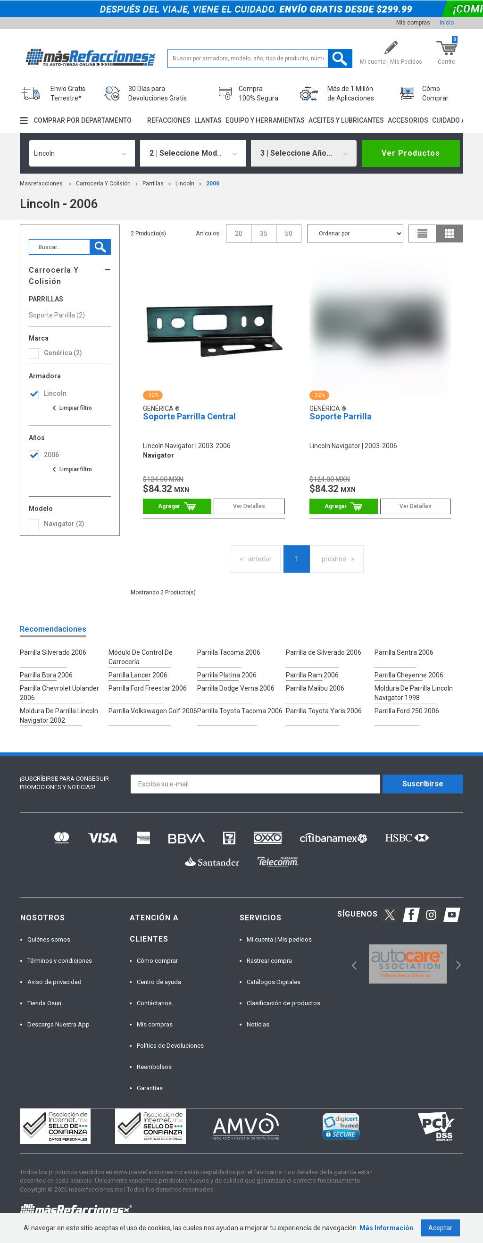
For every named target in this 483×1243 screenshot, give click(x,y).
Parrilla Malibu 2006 (315, 688)
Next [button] (457, 964)
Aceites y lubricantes (346, 120)
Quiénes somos (48, 939)
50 (288, 233)
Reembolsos (154, 1066)
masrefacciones (41, 183)
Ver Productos (411, 153)
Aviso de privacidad (54, 981)
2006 (212, 183)
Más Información (386, 1228)
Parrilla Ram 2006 (312, 675)
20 (238, 233)
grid (449, 233)
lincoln (184, 183)
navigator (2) (64, 523)
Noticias (258, 1024)
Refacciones (169, 120)
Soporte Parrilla (340, 416)
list (422, 233)
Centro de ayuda (159, 981)
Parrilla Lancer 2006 (137, 675)
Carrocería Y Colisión (103, 183)
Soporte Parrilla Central (189, 416)
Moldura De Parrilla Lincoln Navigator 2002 (59, 715)
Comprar (177, 506)
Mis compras (413, 22)
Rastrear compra (269, 960)
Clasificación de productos (283, 1003)
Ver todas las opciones (72, 408)
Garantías (150, 1088)
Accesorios (408, 120)
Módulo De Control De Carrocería (140, 657)
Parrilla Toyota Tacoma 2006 (240, 711)
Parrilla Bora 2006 (46, 675)
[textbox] (259, 58)
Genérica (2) (63, 353)
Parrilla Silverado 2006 (53, 652)
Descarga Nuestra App (58, 1024)
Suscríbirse (422, 783)
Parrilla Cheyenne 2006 (409, 675)
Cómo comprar (157, 960)
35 (263, 233)
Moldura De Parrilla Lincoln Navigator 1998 (414, 692)
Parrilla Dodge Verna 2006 (236, 688)
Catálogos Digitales (273, 981)
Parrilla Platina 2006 (227, 675)
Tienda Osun (44, 1003)
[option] (408, 964)
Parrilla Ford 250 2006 (407, 711)
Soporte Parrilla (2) (57, 315)
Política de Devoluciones (170, 1045)
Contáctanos (154, 1003)
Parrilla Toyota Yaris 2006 (324, 711)
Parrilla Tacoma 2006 (228, 652)
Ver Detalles (249, 506)
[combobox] (82, 153)
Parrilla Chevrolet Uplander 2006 (59, 692)
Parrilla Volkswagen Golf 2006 (152, 711)
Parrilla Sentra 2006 (404, 652)
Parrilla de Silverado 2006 (323, 652)
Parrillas (153, 183)
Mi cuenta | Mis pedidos (279, 939)
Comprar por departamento (82, 120)
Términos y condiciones (59, 960)
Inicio (447, 22)
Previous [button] (351, 964)
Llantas (208, 120)
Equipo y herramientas (265, 120)
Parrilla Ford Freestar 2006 (147, 688)
